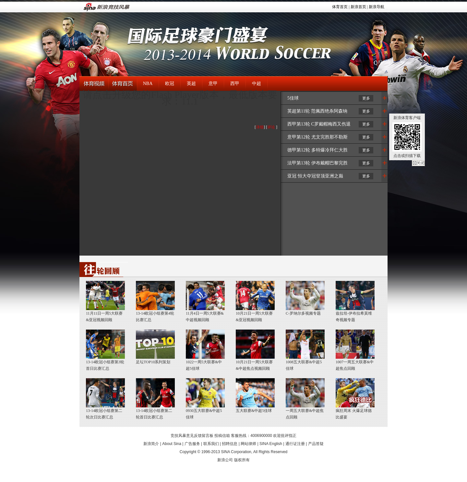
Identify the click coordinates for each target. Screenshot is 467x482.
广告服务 (192, 443)
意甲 (213, 83)
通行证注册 (295, 443)
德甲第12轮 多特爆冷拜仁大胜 (317, 150)
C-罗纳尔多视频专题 (303, 313)
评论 (271, 127)
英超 (191, 83)
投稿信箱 (222, 435)
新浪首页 (358, 7)
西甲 (234, 83)
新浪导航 (376, 7)
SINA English (270, 443)
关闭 (418, 163)
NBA (148, 83)
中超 (256, 83)
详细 (260, 127)
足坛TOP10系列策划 (153, 362)
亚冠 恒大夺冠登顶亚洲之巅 (315, 176)
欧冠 (169, 83)
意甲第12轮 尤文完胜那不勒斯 (317, 137)
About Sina (171, 443)
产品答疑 (316, 443)
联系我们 (211, 443)
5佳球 (293, 98)
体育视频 (93, 83)
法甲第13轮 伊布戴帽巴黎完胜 (317, 163)
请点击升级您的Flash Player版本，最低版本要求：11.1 (180, 97)
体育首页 (340, 7)
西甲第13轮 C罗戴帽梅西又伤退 (319, 124)
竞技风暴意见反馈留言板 (192, 435)
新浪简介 (151, 443)
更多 (366, 98)
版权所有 (242, 460)
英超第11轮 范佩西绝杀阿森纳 (317, 111)
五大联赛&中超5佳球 (254, 410)
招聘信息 (229, 443)
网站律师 (248, 443)
